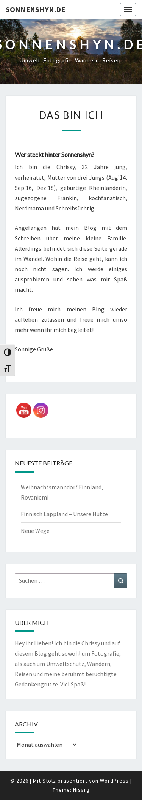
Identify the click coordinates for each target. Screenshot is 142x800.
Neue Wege (35, 530)
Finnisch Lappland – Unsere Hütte (64, 514)
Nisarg (81, 789)
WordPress (114, 780)
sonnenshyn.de (35, 9)
